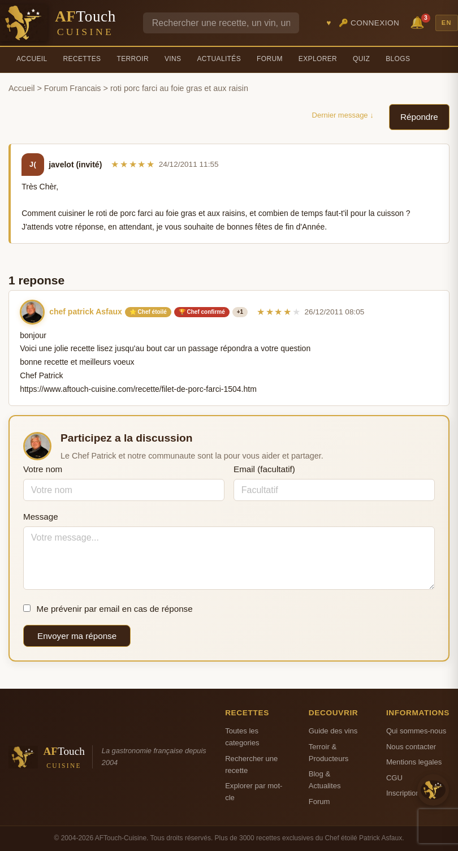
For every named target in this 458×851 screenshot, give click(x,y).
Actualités (219, 59)
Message (40, 516)
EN (447, 22)
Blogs (398, 59)
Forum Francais (72, 88)
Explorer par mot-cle (253, 791)
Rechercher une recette (251, 764)
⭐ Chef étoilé (148, 312)
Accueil (31, 59)
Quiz (361, 59)
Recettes (82, 59)
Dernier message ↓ (343, 115)
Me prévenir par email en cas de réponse (108, 609)
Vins (173, 59)
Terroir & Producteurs (329, 752)
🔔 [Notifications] (419, 22)
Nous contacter (411, 746)
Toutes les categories (242, 737)
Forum (270, 59)
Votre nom (42, 469)
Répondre (419, 117)
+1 (240, 312)
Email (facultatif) (264, 469)
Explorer (318, 59)
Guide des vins (333, 731)
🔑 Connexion (369, 23)
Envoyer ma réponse (76, 636)
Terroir (132, 59)
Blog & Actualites (325, 780)
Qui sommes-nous (416, 731)
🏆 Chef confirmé (202, 312)
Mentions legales (414, 762)
